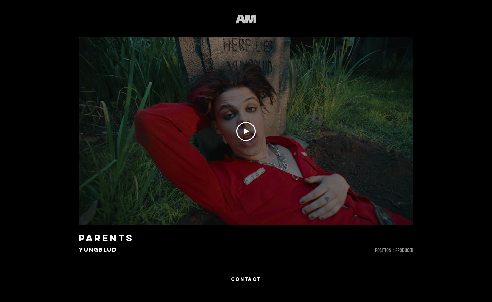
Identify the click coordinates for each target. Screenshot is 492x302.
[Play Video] (246, 131)
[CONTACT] (246, 279)
